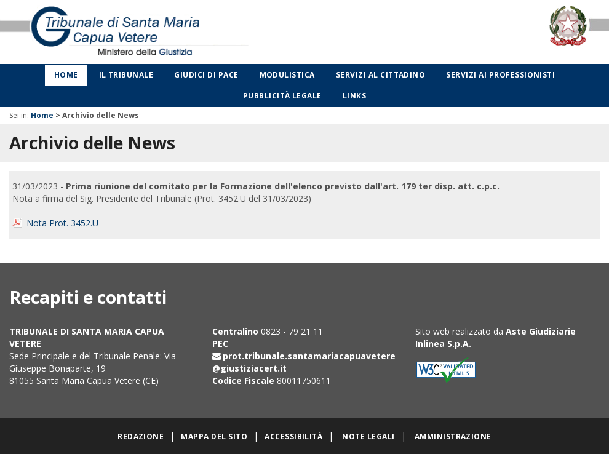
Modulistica (287, 75)
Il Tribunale (126, 75)
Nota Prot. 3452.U (62, 223)
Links (354, 95)
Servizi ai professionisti (500, 75)
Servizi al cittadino (381, 75)
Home (66, 75)
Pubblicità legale (282, 95)
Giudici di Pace (206, 75)
